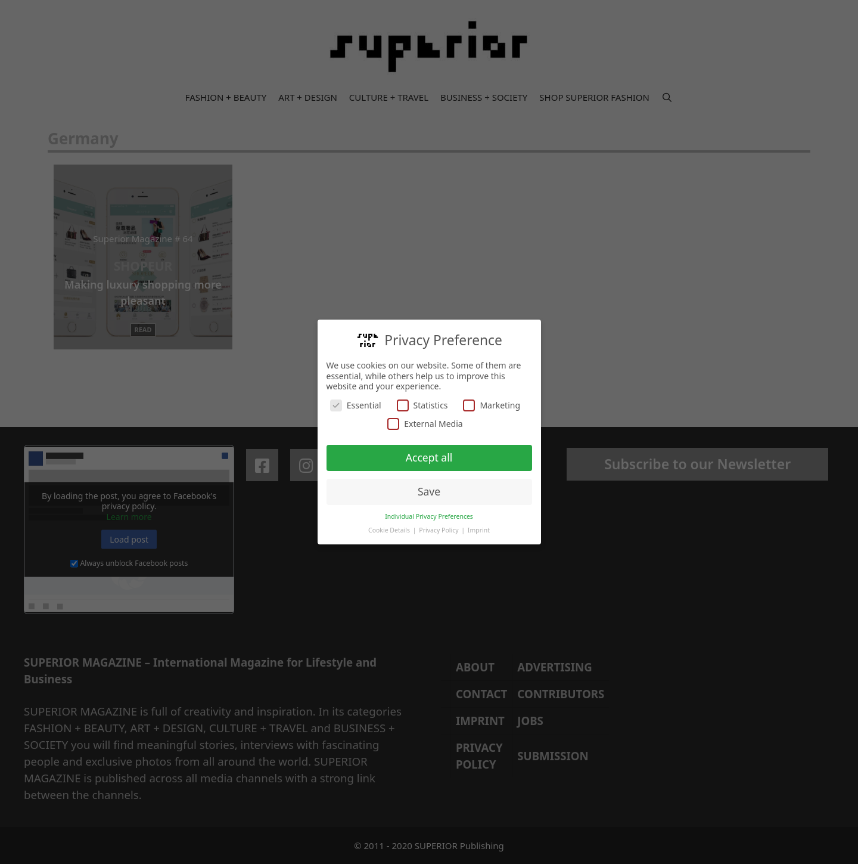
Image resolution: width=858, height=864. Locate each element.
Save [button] (429, 491)
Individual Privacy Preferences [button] (429, 516)
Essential (355, 404)
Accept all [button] (429, 457)
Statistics (422, 404)
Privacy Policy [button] (439, 529)
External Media (424, 423)
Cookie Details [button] (390, 529)
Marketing (491, 404)
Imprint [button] (479, 529)
